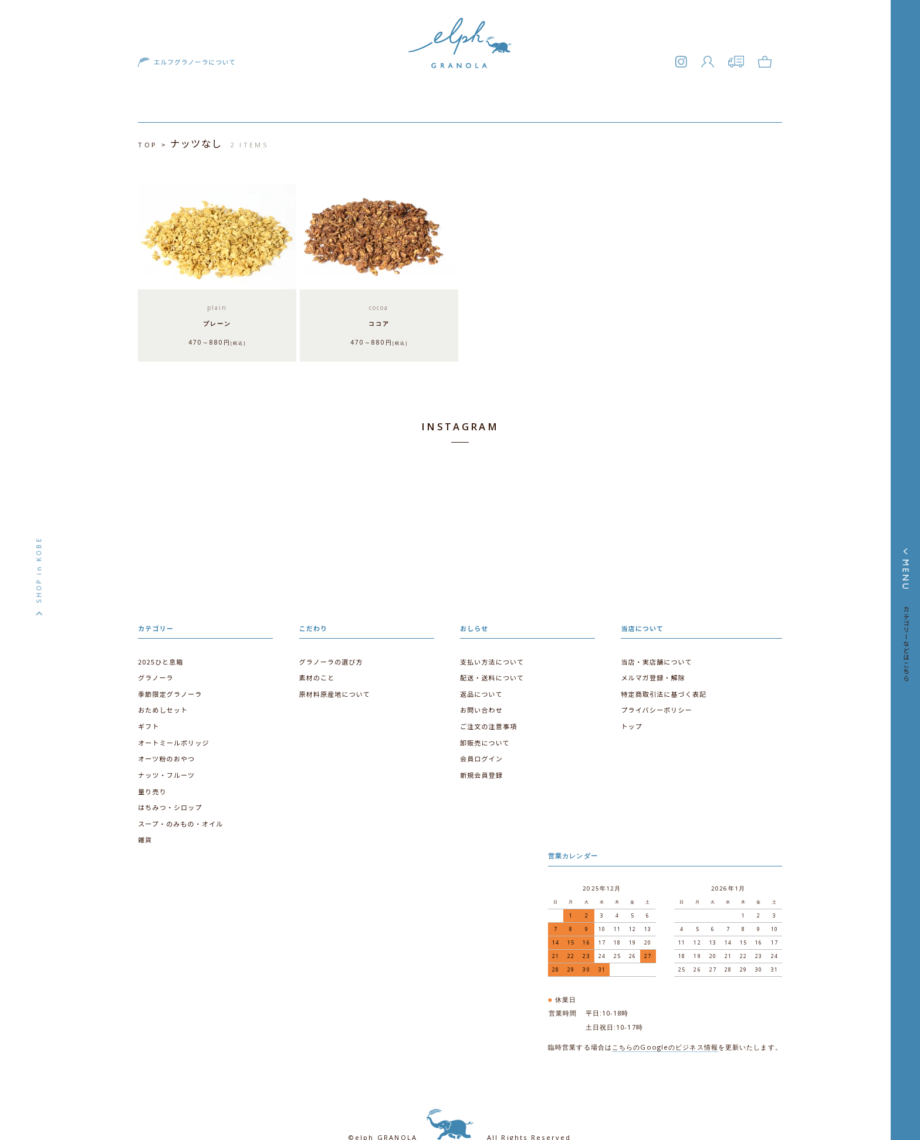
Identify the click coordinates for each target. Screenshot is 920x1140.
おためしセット (162, 696)
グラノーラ (155, 664)
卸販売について (484, 727)
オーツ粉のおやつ (165, 742)
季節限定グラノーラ (168, 680)
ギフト (148, 711)
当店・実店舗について (655, 649)
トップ (631, 711)
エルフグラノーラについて (195, 69)
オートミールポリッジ (172, 727)
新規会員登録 (480, 758)
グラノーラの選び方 (330, 649)
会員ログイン (480, 742)
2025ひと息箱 (160, 649)
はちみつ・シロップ (169, 789)
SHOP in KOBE (39, 570)
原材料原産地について (333, 680)
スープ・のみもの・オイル (179, 805)
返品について (480, 680)
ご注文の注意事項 (487, 711)
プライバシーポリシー (655, 696)
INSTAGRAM (460, 419)
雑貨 (144, 821)
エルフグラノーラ (460, 73)
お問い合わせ (480, 696)
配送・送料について (491, 664)
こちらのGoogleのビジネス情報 (666, 1021)
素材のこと (316, 664)
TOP (146, 144)
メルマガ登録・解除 (652, 664)
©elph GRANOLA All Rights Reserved (460, 1109)
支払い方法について (491, 649)
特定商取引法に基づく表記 (662, 680)
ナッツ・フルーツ (165, 758)
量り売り (151, 774)
